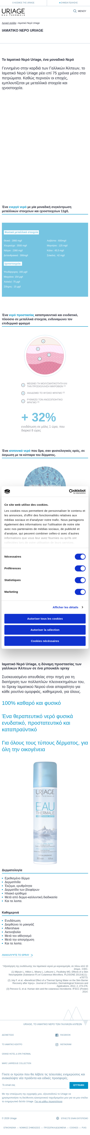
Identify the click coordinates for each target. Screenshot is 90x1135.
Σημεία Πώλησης (69, 3)
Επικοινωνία (10, 1128)
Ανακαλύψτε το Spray (17, 955)
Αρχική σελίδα (9, 23)
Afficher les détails (65, 607)
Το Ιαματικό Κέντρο (12, 1044)
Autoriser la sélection (45, 629)
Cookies (73, 1128)
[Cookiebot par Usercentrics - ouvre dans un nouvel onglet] (69, 491)
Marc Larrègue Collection (16, 1063)
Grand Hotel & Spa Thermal (16, 1054)
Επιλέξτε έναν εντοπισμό (72, 1118)
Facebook (63, 1035)
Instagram (63, 1044)
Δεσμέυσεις (8, 1035)
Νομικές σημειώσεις (30, 1128)
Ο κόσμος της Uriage (23, 3)
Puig (84, 1128)
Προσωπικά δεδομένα (55, 1128)
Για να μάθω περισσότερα (48, 1101)
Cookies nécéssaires (45, 641)
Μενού (82, 11)
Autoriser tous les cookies (45, 618)
